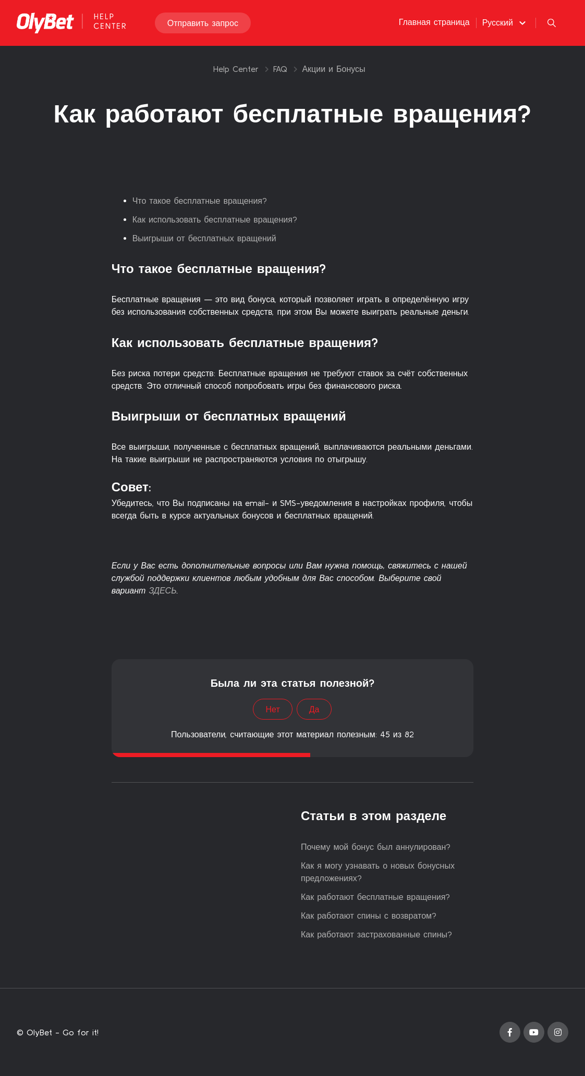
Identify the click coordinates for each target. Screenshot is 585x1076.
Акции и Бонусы (333, 68)
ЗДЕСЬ (162, 590)
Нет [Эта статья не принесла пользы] (272, 709)
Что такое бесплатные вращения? (199, 200)
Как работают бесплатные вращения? (375, 896)
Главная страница (434, 22)
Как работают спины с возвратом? (368, 915)
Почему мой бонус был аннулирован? (375, 846)
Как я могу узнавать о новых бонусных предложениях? (378, 872)
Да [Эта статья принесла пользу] (314, 709)
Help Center (236, 68)
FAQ (280, 68)
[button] (505, 22)
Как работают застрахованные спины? (376, 934)
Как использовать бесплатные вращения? (214, 219)
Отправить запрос (202, 23)
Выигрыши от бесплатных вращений (204, 238)
